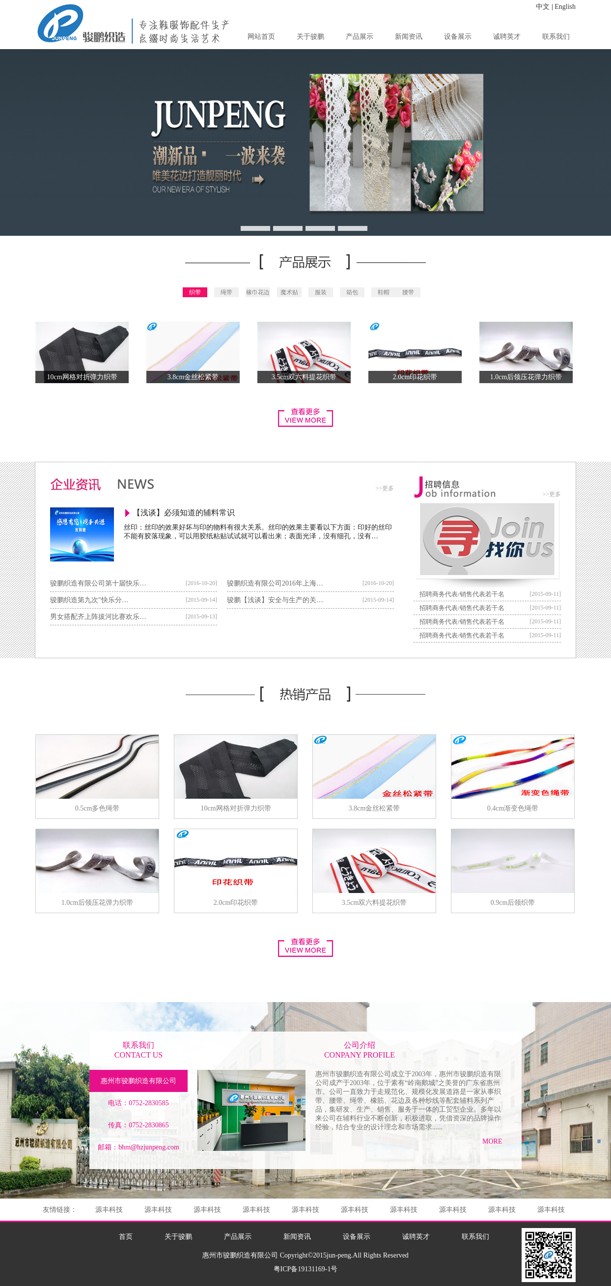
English (565, 6)
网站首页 (261, 36)
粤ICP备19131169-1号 (306, 1269)
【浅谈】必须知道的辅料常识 (184, 512)
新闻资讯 (408, 36)
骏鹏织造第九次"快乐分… (89, 600)
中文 (543, 6)
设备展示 (458, 36)
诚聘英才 (507, 36)
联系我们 (556, 36)
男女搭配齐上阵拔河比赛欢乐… (98, 616)
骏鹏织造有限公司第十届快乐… (98, 583)
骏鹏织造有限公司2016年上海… (275, 583)
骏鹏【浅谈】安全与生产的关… (275, 600)
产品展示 (359, 36)
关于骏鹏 (310, 36)
